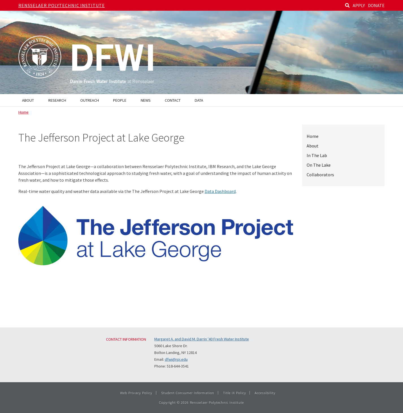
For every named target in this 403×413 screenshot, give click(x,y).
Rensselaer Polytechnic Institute (61, 5)
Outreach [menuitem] (89, 100)
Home (23, 112)
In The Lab (317, 155)
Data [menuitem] (199, 100)
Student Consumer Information (187, 392)
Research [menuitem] (57, 100)
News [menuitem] (146, 100)
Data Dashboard (220, 191)
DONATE (376, 5)
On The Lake (319, 165)
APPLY (359, 5)
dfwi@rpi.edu (176, 359)
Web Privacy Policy (136, 392)
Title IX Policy (234, 392)
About (312, 146)
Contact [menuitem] (173, 100)
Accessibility (265, 392)
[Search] (347, 5)
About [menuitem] (28, 100)
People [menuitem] (119, 100)
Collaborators (320, 174)
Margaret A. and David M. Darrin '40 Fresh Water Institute (201, 339)
